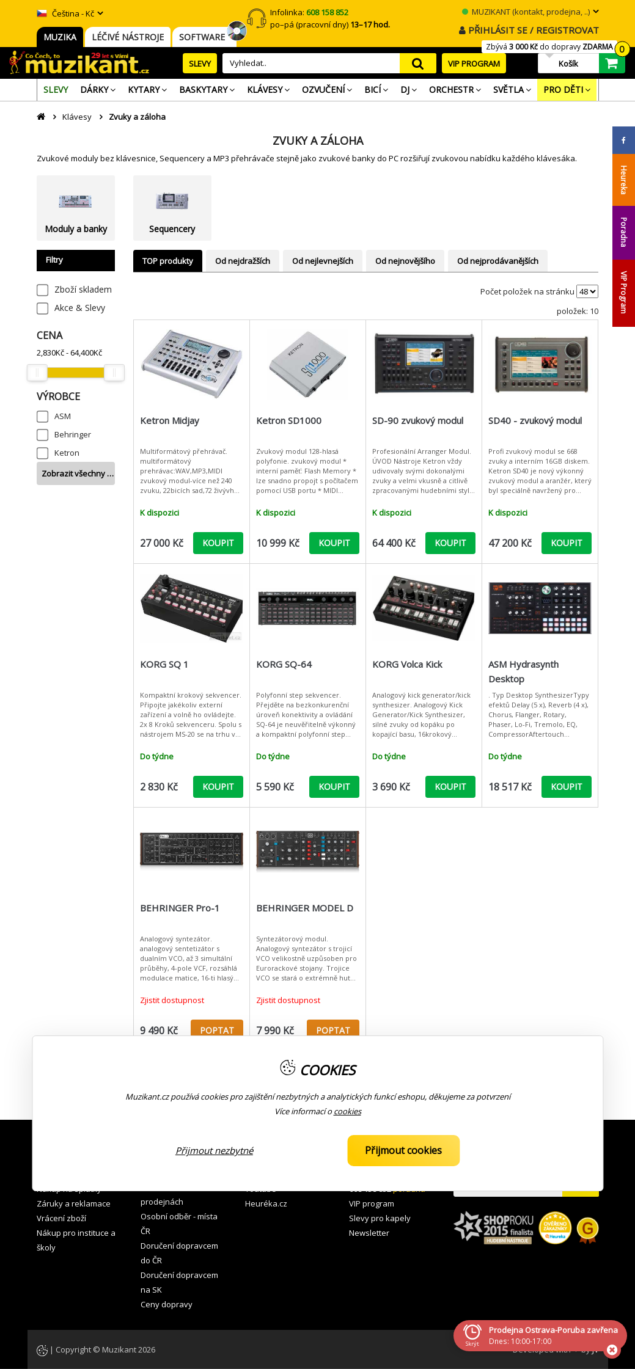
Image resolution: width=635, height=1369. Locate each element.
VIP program (371, 1203)
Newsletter (369, 1232)
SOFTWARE (204, 37)
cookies (347, 1111)
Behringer (72, 434)
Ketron (66, 452)
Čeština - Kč (65, 13)
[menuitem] (55, 90)
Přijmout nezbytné (214, 1150)
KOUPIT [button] (218, 543)
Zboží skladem (83, 289)
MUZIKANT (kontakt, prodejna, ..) (526, 11)
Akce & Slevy (79, 307)
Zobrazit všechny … (78, 473)
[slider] (37, 372)
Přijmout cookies (403, 1150)
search (418, 63)
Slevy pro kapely (380, 1218)
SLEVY (200, 63)
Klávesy (77, 116)
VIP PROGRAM (474, 63)
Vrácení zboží (61, 1218)
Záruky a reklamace (74, 1203)
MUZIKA (59, 37)
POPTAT (217, 1030)
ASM (62, 416)
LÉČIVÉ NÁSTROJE (128, 37)
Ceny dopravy (167, 1304)
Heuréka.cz (266, 1203)
